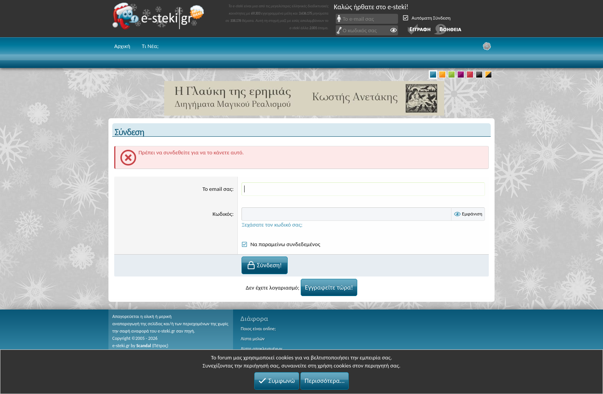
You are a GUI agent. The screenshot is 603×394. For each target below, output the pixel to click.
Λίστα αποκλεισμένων (261, 348)
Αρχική (122, 46)
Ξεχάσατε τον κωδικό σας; (272, 224)
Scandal (143, 345)
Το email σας (217, 188)
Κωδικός (222, 213)
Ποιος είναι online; (258, 328)
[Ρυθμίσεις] (487, 46)
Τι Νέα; (150, 46)
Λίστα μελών (253, 338)
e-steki (160, 18)
